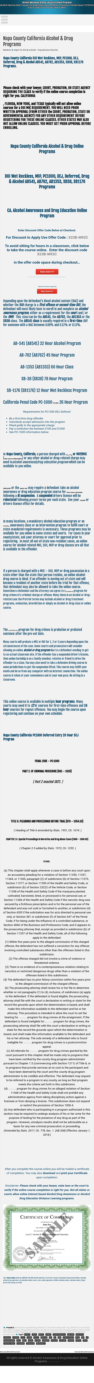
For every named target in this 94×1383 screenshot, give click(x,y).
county (29, 1351)
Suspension (30, 1357)
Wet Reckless (41, 1357)
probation (46, 1354)
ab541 (34, 1348)
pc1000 (37, 1354)
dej (50, 1351)
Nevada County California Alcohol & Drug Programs (66, 1368)
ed (87, 1351)
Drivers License (68, 1351)
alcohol (48, 1348)
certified (15, 1351)
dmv (59, 1351)
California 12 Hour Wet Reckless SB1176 (53, 1341)
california (7, 1351)
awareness (79, 1348)
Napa (24, 1354)
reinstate (63, 1354)
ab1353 (27, 1348)
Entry (18, 1354)
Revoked (70, 1354)
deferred (44, 1351)
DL (55, 1351)
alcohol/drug (11, 539)
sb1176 (78, 1354)
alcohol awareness (59, 1348)
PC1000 (59, 410)
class (23, 1351)
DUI (68, 468)
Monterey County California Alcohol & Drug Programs (29, 1365)
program (54, 1354)
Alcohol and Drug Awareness (25, 1341)
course (36, 1351)
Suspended (20, 1357)
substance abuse (9, 1357)
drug (77, 1351)
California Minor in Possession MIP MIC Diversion (47, 1346)
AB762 (41, 1348)
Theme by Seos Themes (53, 1378)
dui (83, 1351)
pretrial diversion (76, 604)
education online (9, 1354)
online (30, 1354)
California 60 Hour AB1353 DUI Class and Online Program (48, 1344)
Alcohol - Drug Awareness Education (44, 50)
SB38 (85, 1354)
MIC (74, 468)
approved (71, 1348)
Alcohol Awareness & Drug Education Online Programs (47, 7)
